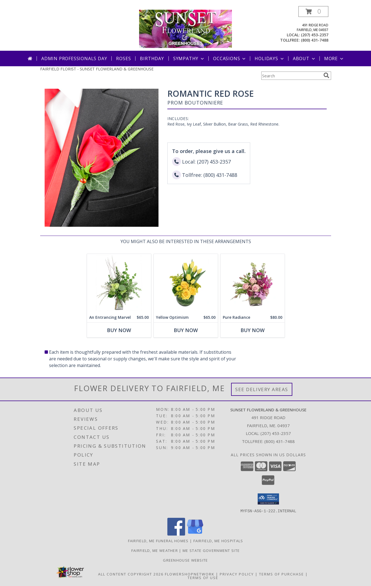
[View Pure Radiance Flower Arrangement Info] (252, 283)
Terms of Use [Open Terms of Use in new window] (203, 577)
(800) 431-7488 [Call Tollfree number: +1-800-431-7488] (279, 441)
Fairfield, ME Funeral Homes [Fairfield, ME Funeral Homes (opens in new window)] (158, 540)
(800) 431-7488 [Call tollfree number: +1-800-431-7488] (314, 40)
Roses (123, 58)
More (334, 58)
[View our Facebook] (176, 533)
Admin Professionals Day (74, 58)
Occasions (230, 58)
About (304, 58)
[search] (326, 75)
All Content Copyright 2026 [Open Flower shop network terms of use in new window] (130, 573)
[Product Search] (291, 76)
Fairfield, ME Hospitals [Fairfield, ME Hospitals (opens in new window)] (218, 540)
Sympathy (189, 58)
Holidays (270, 58)
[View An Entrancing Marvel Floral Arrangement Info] (119, 283)
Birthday (152, 58)
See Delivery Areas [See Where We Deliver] (261, 389)
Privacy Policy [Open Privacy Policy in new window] (237, 573)
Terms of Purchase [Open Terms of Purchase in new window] (281, 573)
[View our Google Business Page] (195, 533)
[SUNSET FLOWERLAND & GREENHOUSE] (185, 28)
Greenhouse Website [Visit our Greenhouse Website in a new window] (185, 559)
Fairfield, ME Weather (154, 550)
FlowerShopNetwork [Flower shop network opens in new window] (189, 573)
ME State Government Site (211, 550)
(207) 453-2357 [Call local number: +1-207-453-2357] (314, 34)
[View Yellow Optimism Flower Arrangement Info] (185, 283)
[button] (313, 11)
